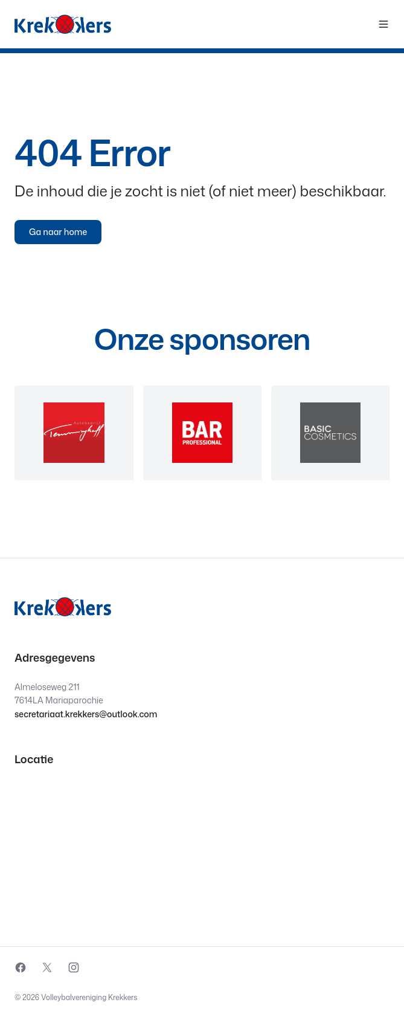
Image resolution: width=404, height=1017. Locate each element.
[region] (202, 433)
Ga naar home (58, 231)
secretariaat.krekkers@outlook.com (85, 714)
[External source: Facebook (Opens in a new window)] (20, 967)
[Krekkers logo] (62, 24)
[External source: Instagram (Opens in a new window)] (74, 967)
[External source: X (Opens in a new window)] (47, 967)
